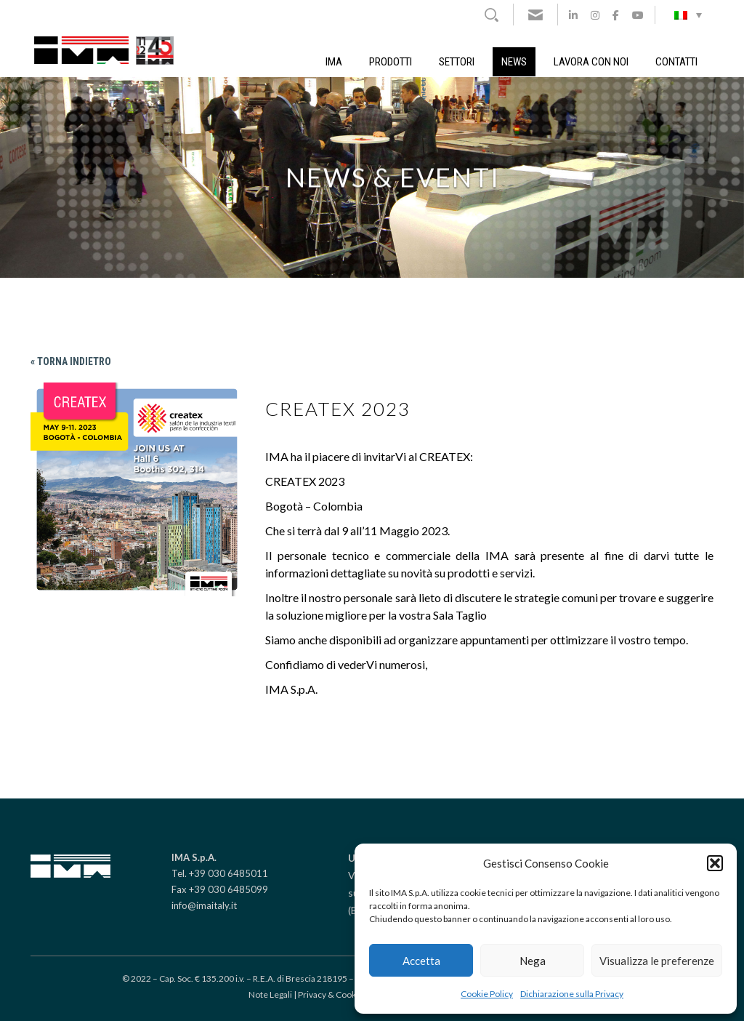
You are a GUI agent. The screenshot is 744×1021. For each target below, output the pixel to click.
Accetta (421, 960)
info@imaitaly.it (204, 905)
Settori (456, 61)
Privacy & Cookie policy (342, 994)
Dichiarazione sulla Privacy (571, 993)
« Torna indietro (71, 361)
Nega (532, 960)
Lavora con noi (591, 61)
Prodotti (390, 61)
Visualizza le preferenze (656, 960)
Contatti (676, 61)
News (514, 61)
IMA (334, 61)
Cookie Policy (487, 993)
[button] (715, 863)
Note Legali (270, 994)
